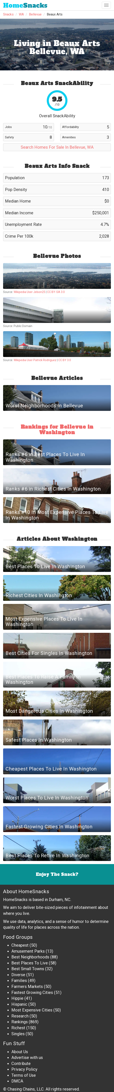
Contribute (21, 1063)
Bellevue (35, 14)
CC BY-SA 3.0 (56, 292)
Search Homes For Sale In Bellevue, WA (57, 147)
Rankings (19, 1021)
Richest (18, 1027)
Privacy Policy (24, 1069)
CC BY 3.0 (64, 360)
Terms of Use (23, 1075)
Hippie (17, 998)
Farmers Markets (27, 986)
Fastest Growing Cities (32, 992)
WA (21, 14)
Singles (18, 1033)
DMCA (17, 1081)
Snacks (25, 5)
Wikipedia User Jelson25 (29, 292)
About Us (19, 1051)
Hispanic (19, 1004)
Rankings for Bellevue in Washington (57, 429)
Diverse (18, 974)
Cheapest (20, 945)
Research (20, 1016)
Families (19, 980)
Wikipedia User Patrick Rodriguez (35, 360)
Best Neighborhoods (30, 956)
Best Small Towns (27, 968)
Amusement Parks (28, 951)
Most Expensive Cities (31, 1010)
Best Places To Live (29, 962)
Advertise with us (27, 1057)
